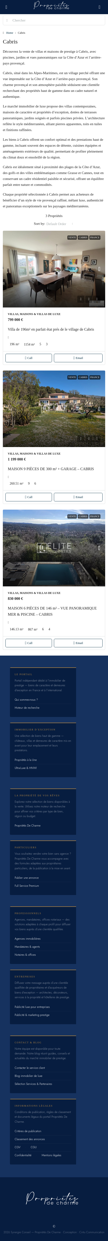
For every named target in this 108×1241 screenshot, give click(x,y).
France (94, 237)
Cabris (83, 237)
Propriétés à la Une (26, 760)
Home (9, 32)
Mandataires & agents (27, 947)
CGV (18, 1147)
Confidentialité (23, 1155)
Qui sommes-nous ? (26, 700)
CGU (34, 1147)
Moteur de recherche (27, 708)
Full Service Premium (27, 886)
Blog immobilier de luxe (28, 1076)
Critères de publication (28, 1131)
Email (78, 358)
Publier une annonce (27, 878)
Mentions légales (51, 1155)
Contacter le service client (30, 1068)
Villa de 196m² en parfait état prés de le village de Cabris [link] (51, 329)
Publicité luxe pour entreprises (32, 1007)
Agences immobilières (28, 939)
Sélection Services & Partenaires (33, 1084)
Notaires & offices (25, 955)
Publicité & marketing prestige (32, 1015)
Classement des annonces (30, 1139)
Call (29, 358)
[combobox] (59, 224)
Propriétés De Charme (27, 825)
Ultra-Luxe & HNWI (26, 768)
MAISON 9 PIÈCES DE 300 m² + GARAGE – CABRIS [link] (51, 469)
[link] (54, 269)
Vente (72, 237)
